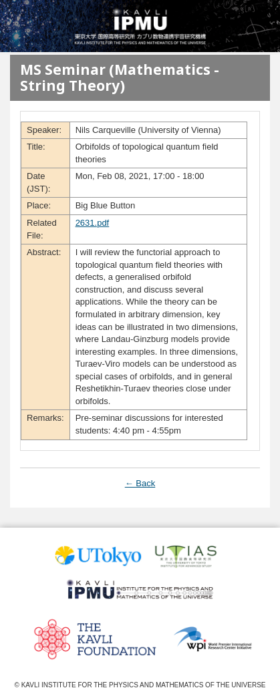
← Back (140, 483)
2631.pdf (93, 223)
